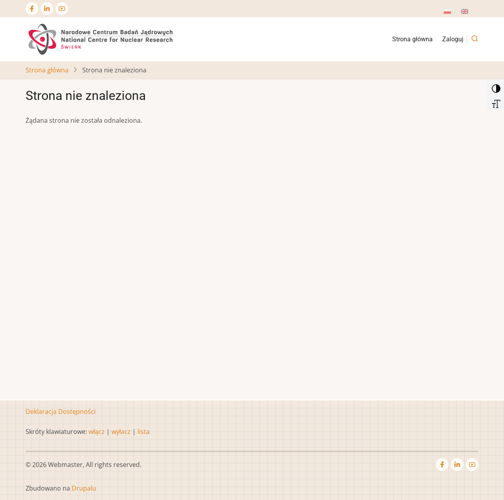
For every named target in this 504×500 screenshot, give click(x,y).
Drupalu (84, 488)
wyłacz (121, 431)
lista (143, 431)
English (471, 13)
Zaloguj (452, 39)
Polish (453, 13)
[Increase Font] (494, 102)
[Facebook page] (32, 8)
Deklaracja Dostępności (61, 411)
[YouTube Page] (62, 8)
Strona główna (412, 39)
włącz (97, 431)
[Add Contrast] (494, 86)
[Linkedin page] (47, 8)
